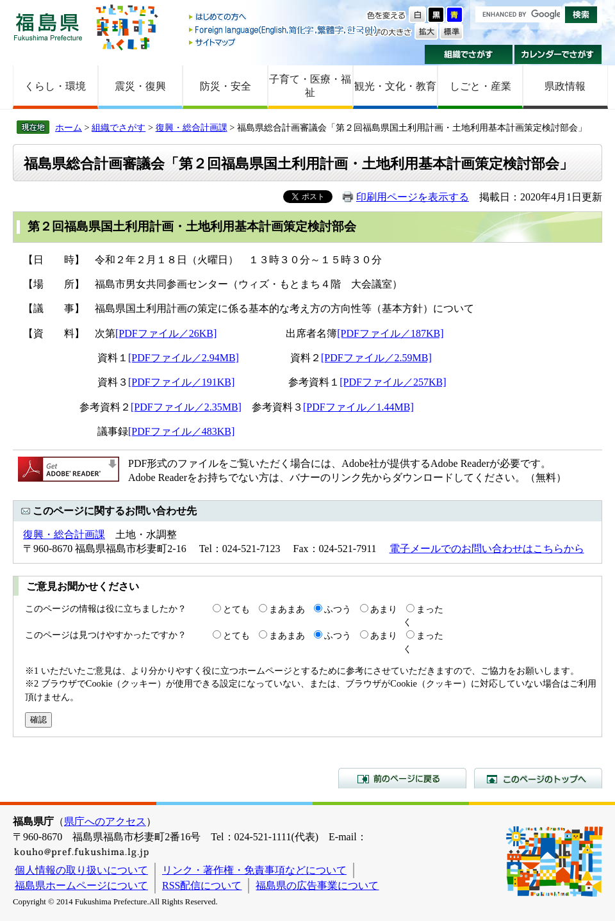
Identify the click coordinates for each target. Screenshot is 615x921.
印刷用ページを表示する (412, 197)
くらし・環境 (55, 86)
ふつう (337, 609)
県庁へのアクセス (105, 821)
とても (236, 609)
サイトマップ (284, 42)
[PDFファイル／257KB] (393, 382)
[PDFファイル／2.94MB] (183, 357)
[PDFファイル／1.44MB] (358, 407)
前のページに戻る (402, 778)
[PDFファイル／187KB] (390, 333)
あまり (383, 609)
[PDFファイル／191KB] (181, 382)
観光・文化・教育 (395, 86)
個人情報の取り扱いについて (81, 870)
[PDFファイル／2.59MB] (376, 357)
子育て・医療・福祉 (310, 86)
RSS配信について (202, 885)
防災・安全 (225, 86)
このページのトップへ (538, 778)
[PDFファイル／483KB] (181, 431)
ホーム (68, 127)
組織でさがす (468, 54)
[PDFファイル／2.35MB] (186, 407)
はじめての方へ (284, 18)
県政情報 (565, 86)
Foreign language (284, 30)
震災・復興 (140, 86)
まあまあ (287, 609)
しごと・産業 (480, 86)
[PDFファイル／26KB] (166, 333)
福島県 (48, 27)
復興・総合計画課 (191, 127)
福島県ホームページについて (81, 885)
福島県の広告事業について (317, 885)
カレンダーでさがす (558, 54)
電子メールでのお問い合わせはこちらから (487, 548)
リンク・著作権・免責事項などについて (254, 870)
